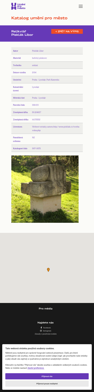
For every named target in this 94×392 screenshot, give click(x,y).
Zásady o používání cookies (46, 334)
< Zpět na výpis (67, 31)
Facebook (46, 327)
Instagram (45, 330)
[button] (48, 270)
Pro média (45, 308)
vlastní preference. (35, 368)
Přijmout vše (47, 376)
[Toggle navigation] (81, 6)
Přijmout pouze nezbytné (47, 383)
